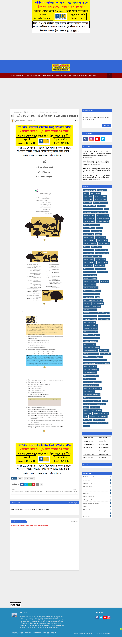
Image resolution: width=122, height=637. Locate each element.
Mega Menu (20, 75)
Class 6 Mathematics (90, 243)
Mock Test (88, 404)
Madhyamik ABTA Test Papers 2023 (84, 75)
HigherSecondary (90, 300)
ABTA (86, 193)
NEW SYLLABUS (89, 410)
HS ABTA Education (90, 313)
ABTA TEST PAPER (90, 206)
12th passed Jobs (89, 454)
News (99, 410)
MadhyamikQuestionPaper (92, 394)
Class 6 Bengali (18, 112)
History (100, 300)
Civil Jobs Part (103, 438)
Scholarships (103, 416)
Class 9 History (103, 272)
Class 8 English (101, 259)
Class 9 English (101, 269)
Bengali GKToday (48, 75)
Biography (88, 212)
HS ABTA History (104, 316)
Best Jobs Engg (88, 438)
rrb (86, 416)
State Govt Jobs (88, 457)
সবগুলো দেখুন (73, 503)
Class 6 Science (104, 243)
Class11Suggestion (90, 284)
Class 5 (87, 231)
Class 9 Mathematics (90, 278)
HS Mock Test (104, 350)
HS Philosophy (106, 354)
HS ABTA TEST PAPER (91, 325)
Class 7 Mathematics (102, 253)
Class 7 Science (89, 256)
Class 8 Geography (90, 262)
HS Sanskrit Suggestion (91, 360)
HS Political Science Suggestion (93, 357)
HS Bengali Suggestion (91, 332)
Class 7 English (89, 250)
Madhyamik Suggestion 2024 (93, 388)
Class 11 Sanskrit (89, 228)
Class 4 (100, 228)
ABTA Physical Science (101, 203)
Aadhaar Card (102, 190)
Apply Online (99, 209)
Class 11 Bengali (89, 215)
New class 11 (95, 407)
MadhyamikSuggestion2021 (92, 398)
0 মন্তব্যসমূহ (74, 521)
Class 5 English (89, 234)
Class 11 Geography (103, 218)
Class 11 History (89, 221)
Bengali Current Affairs (63, 75)
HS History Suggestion (91, 350)
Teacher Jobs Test (89, 444)
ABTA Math (88, 203)
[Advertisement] (57, 46)
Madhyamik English (90, 366)
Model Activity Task (100, 404)
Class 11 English (89, 218)
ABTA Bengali (96, 193)
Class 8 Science (100, 265)
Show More (106, 125)
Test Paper (88, 420)
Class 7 (87, 247)
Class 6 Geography (90, 240)
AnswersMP (88, 209)
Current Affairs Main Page (92, 294)
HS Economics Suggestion (92, 335)
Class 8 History (103, 262)
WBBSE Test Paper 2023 (101, 423)
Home (12, 75)
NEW (86, 407)
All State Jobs (102, 457)
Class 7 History (89, 253)
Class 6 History (103, 240)
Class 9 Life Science (90, 275)
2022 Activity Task (90, 190)
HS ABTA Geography (90, 316)
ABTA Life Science (101, 199)
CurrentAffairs (89, 297)
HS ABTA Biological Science (92, 306)
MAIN (105, 401)
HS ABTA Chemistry (90, 309)
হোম (12, 112)
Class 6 (20, 478)
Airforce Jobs (88, 447)
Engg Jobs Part (88, 441)
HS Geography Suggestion (92, 347)
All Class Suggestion (33, 75)
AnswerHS (102, 206)
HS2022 (104, 360)
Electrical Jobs (103, 451)
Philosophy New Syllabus (101, 413)
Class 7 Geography (102, 250)
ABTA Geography (101, 196)
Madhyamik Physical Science (93, 382)
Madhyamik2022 (89, 391)
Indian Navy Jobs (103, 447)
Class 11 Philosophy (103, 221)
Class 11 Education (103, 215)
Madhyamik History (90, 372)
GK (98, 297)
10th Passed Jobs (103, 454)
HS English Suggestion (91, 341)
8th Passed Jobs (103, 444)
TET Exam (88, 423)
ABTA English (88, 196)
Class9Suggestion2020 (91, 287)
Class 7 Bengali (97, 247)
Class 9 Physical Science (91, 281)
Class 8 (99, 256)
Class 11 (105, 212)
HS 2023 (87, 303)
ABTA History (88, 199)
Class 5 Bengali (97, 231)
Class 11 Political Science (92, 225)
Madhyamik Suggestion (91, 385)
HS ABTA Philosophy (90, 319)
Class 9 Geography (90, 272)
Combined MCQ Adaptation (92, 291)
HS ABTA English (104, 313)
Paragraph (88, 413)
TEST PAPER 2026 (99, 420)
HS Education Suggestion (92, 338)
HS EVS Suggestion (90, 344)
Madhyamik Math (90, 379)
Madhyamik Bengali (104, 363)
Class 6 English (101, 237)
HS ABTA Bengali (98, 303)
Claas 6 (97, 212)
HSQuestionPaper (90, 363)
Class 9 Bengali (89, 269)
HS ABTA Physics (104, 319)
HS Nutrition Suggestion (91, 354)
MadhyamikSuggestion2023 (92, 401)
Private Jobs (102, 441)
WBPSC (87, 426)
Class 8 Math (88, 265)
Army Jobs (87, 451)
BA (107, 209)
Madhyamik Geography (91, 369)
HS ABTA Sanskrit (90, 322)
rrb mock (93, 416)
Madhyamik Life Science (91, 376)
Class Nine (105, 281)
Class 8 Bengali (89, 259)
